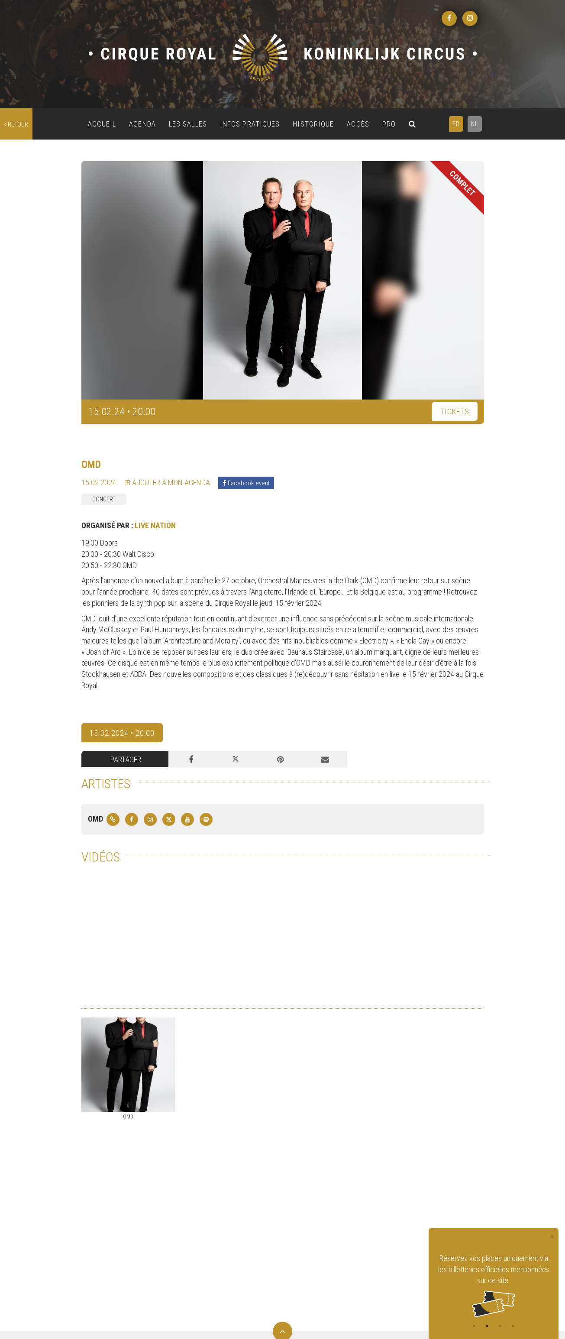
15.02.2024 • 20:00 (122, 733)
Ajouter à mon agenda (167, 482)
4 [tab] (513, 1326)
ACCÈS (358, 124)
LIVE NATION (155, 525)
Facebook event (246, 483)
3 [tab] (500, 1326)
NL (474, 123)
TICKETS (454, 411)
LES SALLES (188, 124)
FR (456, 123)
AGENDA (142, 124)
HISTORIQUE (313, 124)
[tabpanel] (493, 1285)
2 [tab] (487, 1326)
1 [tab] (474, 1326)
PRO (389, 124)
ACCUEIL (102, 124)
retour (16, 124)
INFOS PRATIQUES (250, 124)
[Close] (552, 1237)
